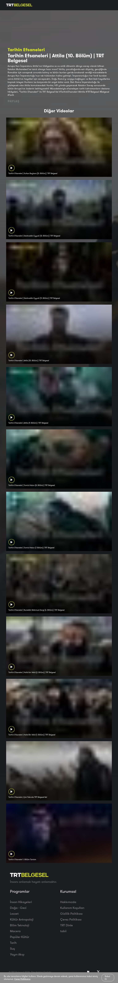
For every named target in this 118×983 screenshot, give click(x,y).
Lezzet (14, 913)
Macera (15, 931)
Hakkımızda (68, 902)
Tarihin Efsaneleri (26, 49)
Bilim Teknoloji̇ (19, 925)
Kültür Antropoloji (21, 919)
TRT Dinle (66, 925)
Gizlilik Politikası (71, 913)
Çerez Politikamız (22, 979)
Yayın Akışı (17, 954)
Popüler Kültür (19, 937)
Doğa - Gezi (18, 908)
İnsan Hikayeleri (21, 902)
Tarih (13, 943)
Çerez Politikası (71, 919)
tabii (63, 931)
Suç (12, 948)
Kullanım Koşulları (72, 908)
